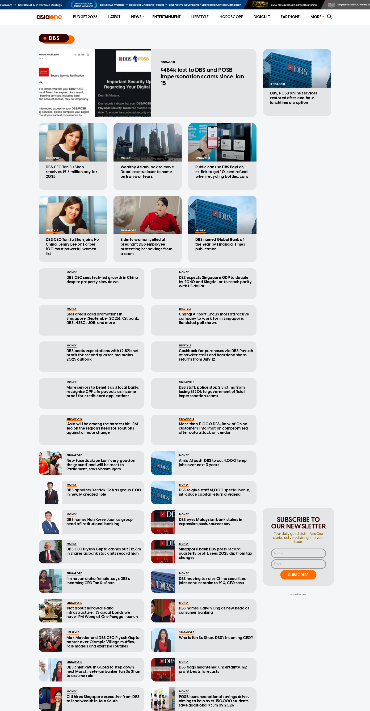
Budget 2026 (85, 17)
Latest (114, 17)
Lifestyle (200, 17)
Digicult (262, 17)
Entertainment (166, 17)
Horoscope (231, 17)
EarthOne (290, 17)
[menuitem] (85, 17)
